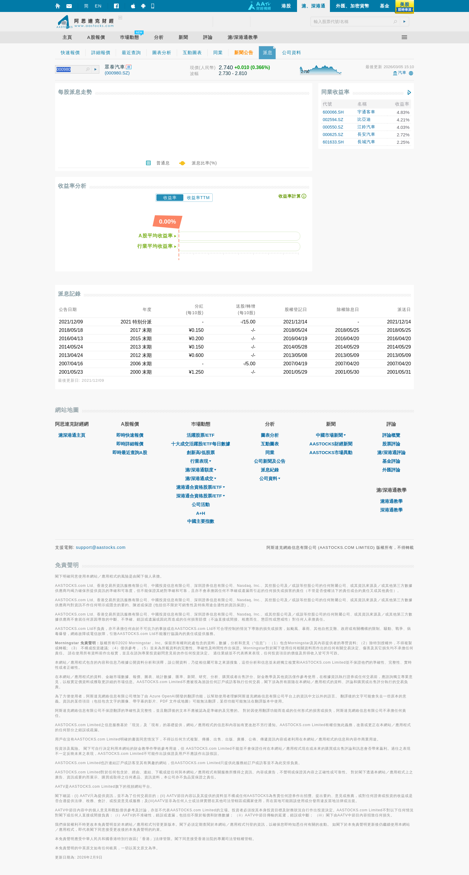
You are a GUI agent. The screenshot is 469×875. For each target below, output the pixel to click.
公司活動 (201, 504)
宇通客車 (366, 111)
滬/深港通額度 (200, 469)
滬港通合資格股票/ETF (200, 487)
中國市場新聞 (331, 435)
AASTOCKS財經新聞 (330, 443)
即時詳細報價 (129, 443)
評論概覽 (391, 435)
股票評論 (391, 443)
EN (98, 5)
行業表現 (200, 461)
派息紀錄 (270, 469)
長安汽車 (366, 134)
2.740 (226, 67)
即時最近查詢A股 (129, 452)
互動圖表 (270, 443)
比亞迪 (364, 119)
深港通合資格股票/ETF (200, 495)
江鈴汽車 (366, 126)
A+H (200, 513)
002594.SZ (333, 119)
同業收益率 (335, 92)
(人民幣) (207, 67)
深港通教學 (391, 509)
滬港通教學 (391, 501)
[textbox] (71, 69)
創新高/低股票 (201, 452)
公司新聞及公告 (269, 461)
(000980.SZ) (117, 72)
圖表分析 (270, 435)
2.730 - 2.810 (233, 73)
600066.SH (333, 112)
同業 (269, 452)
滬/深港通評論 (391, 452)
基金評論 (391, 461)
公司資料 (269, 478)
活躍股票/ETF (200, 435)
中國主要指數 (200, 521)
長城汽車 (366, 141)
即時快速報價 (129, 435)
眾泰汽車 (115, 66)
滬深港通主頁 (71, 435)
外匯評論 (391, 469)
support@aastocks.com (101, 547)
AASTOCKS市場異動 (330, 452)
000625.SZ (333, 134)
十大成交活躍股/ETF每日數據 (200, 443)
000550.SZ (333, 127)
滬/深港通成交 (200, 478)
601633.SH (333, 142)
